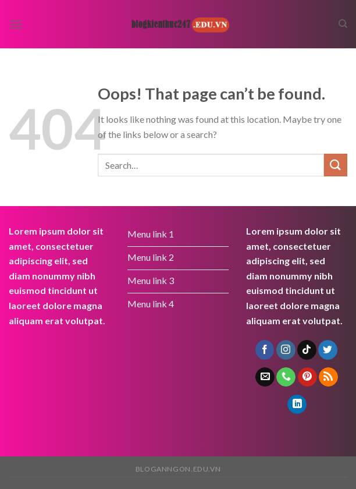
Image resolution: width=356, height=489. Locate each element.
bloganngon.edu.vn (178, 469)
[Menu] (16, 24)
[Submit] (335, 165)
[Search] (343, 24)
